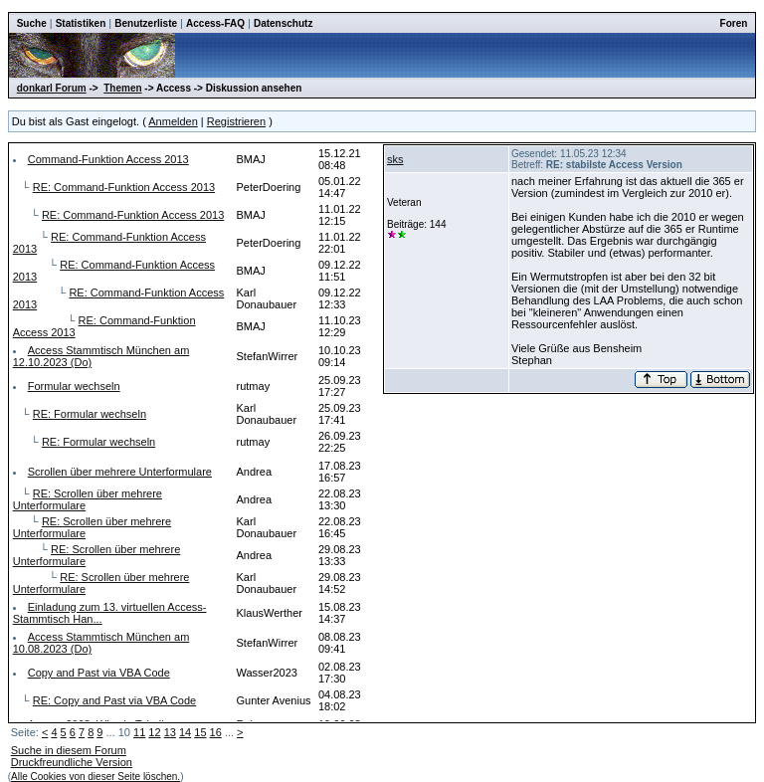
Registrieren (236, 121)
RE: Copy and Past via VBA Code (114, 700)
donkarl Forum (52, 88)
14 (185, 732)
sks (395, 159)
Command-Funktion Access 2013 (108, 159)
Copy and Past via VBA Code (99, 673)
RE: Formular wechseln (89, 414)
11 (139, 732)
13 (170, 732)
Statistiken (81, 23)
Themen (122, 88)
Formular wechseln (74, 386)
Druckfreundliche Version (71, 762)
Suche (32, 23)
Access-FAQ (215, 23)
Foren (734, 23)
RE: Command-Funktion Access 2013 (124, 187)
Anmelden (173, 121)
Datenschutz (283, 23)
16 (216, 732)
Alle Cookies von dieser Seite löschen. (95, 776)
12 (154, 732)
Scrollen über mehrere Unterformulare (120, 472)
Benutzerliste (145, 23)
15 (200, 732)
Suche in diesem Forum (68, 750)
